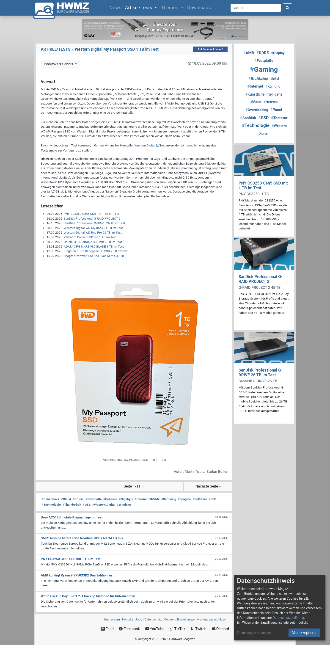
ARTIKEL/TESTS (55, 49)
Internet (141, 499)
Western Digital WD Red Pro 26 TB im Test (93, 232)
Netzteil (271, 102)
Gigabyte (126, 499)
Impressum (112, 619)
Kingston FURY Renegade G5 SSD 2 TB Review (96, 251)
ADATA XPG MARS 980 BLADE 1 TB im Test (94, 246)
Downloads (199, 7)
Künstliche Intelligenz (263, 94)
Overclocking (257, 110)
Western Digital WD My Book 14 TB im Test (93, 228)
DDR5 (262, 52)
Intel (274, 79)
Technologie (51, 504)
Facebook (129, 629)
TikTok (177, 629)
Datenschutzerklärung (288, 618)
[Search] (256, 8)
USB (87, 504)
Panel (276, 110)
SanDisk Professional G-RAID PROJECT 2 (92, 218)
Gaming (264, 69)
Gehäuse (110, 499)
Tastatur (279, 118)
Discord (220, 629)
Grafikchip (258, 78)
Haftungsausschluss (211, 619)
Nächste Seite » (207, 486)
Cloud (66, 499)
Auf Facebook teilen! (210, 49)
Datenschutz (153, 619)
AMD (248, 52)
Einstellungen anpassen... (255, 633)
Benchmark (51, 499)
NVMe (154, 499)
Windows (124, 504)
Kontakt (127, 619)
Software (199, 499)
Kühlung (272, 86)
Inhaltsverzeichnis (59, 64)
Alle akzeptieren (304, 633)
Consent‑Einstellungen (179, 619)
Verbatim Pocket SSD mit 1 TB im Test (90, 237)
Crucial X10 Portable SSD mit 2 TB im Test (93, 242)
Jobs (138, 619)
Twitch (198, 629)
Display (278, 53)
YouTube (154, 629)
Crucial (78, 499)
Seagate (184, 499)
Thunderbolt (71, 504)
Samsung (168, 499)
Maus (255, 102)
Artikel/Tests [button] (139, 7)
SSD (212, 499)
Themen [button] (170, 7)
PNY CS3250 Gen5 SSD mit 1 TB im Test (91, 213)
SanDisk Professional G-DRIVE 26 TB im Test (94, 223)
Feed (107, 629)
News (116, 7)
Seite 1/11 (132, 486)
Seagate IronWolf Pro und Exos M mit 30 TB (94, 256)
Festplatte (94, 499)
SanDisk (248, 118)
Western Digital (144, 145)
